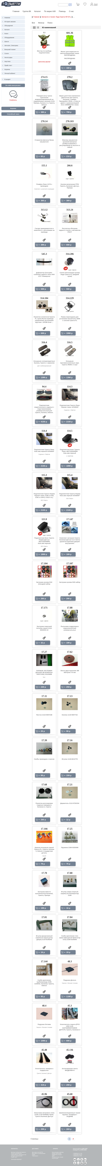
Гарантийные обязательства (18, 1154)
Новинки (7, 17)
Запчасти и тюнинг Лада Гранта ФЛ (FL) (56, 17)
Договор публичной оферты (18, 1152)
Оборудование (9, 37)
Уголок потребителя (16, 1153)
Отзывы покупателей (16, 1155)
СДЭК (33, 1154)
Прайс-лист (8, 65)
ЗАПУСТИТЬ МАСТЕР (44, 61)
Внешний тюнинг (10, 49)
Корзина (7, 69)
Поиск (49, 23)
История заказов (10, 21)
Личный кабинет (9, 73)
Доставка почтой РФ (37, 1152)
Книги (6, 33)
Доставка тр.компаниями (38, 1153)
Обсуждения (8, 25)
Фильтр (41, 23)
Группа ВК (27, 11)
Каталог (37, 11)
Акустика (7, 61)
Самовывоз (35, 1155)
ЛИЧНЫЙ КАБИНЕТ (16, 1159)
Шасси (6, 41)
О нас (71, 11)
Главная (16, 11)
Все (33, 23)
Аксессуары (8, 57)
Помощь (62, 11)
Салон (6, 53)
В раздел (7, 79)
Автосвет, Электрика (11, 45)
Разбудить (13, 100)
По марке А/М (49, 11)
